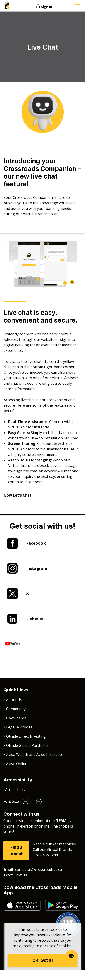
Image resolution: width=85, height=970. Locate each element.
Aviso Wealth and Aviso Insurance (34, 754)
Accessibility (15, 789)
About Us (14, 699)
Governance (16, 717)
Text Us (20, 875)
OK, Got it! (42, 960)
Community (16, 708)
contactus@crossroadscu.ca (38, 869)
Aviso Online (16, 763)
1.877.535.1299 (45, 854)
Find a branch (16, 850)
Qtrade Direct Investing (26, 736)
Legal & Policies (19, 727)
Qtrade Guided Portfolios (27, 745)
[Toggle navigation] (77, 6)
